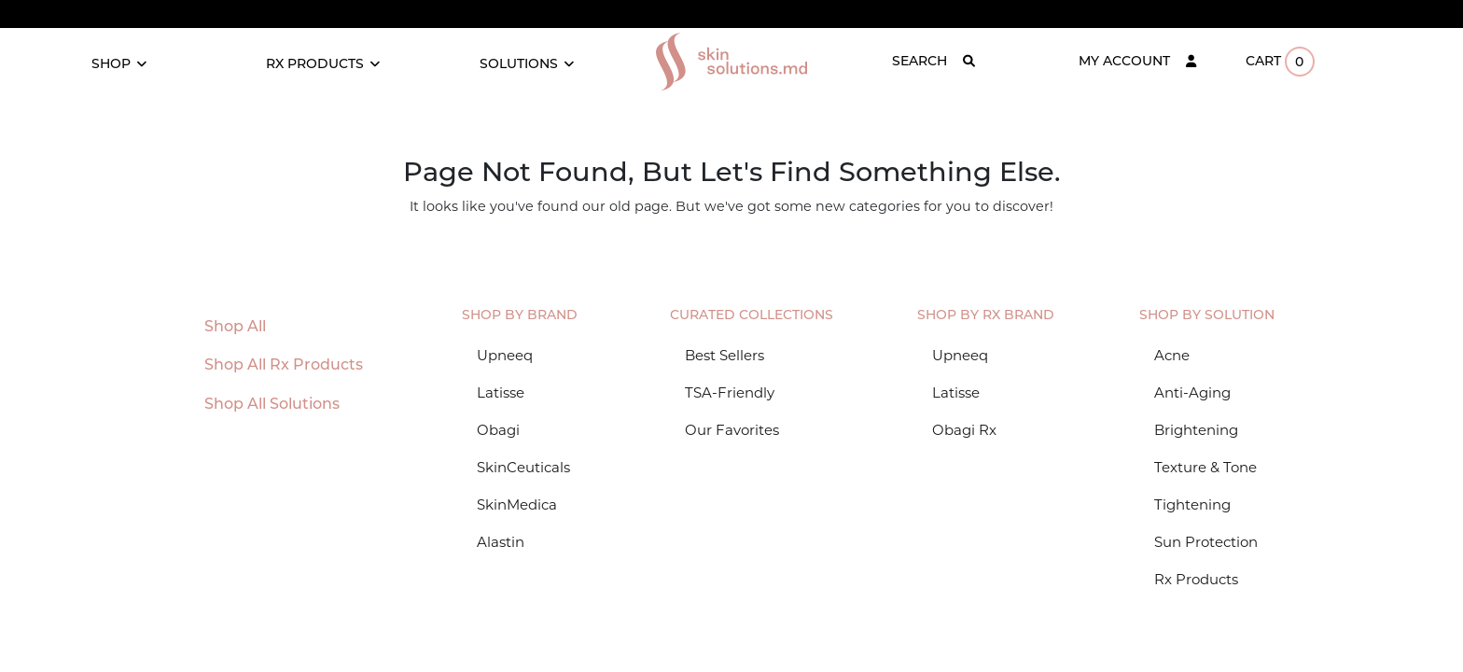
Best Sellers (724, 355)
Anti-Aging (1192, 392)
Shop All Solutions (272, 404)
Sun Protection (1206, 542)
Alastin (500, 542)
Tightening (1192, 504)
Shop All (235, 326)
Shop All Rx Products (283, 364)
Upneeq (505, 355)
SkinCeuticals (523, 467)
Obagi (498, 430)
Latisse (500, 392)
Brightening (1196, 430)
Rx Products (1196, 579)
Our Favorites (732, 430)
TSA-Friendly (729, 392)
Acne (1172, 355)
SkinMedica (517, 504)
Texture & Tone (1205, 467)
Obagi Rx (964, 430)
